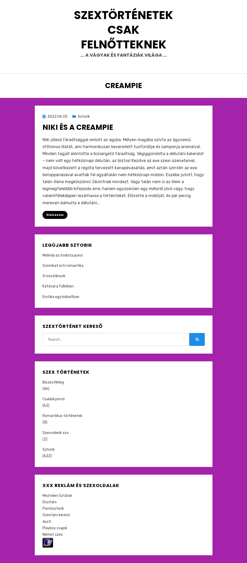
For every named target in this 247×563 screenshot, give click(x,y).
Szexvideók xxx (55, 433)
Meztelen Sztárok (57, 495)
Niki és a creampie (77, 127)
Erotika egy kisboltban (60, 297)
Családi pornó (53, 399)
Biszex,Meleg (53, 382)
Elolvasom (55, 215)
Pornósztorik (53, 508)
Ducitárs (49, 502)
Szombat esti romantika (62, 265)
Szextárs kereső (56, 515)
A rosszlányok (53, 276)
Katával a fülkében (58, 286)
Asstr (47, 521)
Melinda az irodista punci (62, 255)
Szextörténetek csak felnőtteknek (123, 29)
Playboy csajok (54, 528)
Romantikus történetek (62, 416)
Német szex (52, 534)
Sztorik (84, 116)
